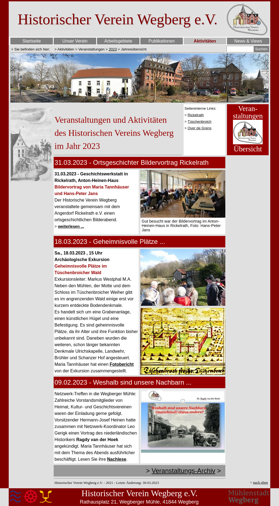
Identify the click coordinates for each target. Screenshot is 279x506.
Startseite (31, 41)
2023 (113, 49)
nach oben (260, 482)
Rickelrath (196, 115)
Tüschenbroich (199, 121)
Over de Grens (199, 128)
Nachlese (116, 459)
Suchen (261, 49)
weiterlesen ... (71, 226)
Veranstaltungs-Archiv (183, 470)
